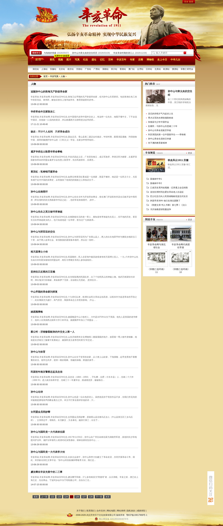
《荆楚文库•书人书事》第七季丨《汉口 (168, 205)
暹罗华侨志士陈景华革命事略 (46, 151)
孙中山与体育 (38, 351)
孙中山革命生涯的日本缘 (159, 139)
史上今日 (162, 59)
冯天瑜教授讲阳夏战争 (160, 209)
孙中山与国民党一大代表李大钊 (48, 451)
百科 (110, 59)
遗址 (93, 59)
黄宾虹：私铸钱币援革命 (44, 171)
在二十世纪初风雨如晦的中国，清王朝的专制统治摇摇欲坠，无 (168, 102)
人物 (63, 76)
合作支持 (101, 510)
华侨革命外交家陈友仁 (43, 111)
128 (91, 497)
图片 (68, 59)
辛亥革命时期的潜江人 (124, 53)
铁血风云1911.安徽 (178, 160)
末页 (107, 497)
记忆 (102, 59)
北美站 (158, 69)
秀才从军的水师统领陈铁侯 (160, 118)
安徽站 (53, 69)
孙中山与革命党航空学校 (159, 130)
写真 (77, 59)
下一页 (99, 497)
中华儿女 (175, 59)
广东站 (88, 69)
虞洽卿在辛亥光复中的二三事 (46, 471)
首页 (37, 59)
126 (77, 497)
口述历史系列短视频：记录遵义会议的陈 (169, 187)
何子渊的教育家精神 (157, 143)
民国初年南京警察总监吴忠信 (46, 371)
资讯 (52, 59)
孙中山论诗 (37, 391)
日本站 (149, 69)
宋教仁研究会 (187, 69)
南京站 (70, 69)
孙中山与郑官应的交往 (43, 231)
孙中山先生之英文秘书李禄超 (46, 211)
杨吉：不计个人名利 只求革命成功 (50, 131)
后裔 (140, 59)
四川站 (114, 69)
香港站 (123, 69)
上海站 (44, 69)
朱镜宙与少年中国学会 (158, 122)
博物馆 (150, 59)
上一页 (44, 497)
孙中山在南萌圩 (39, 191)
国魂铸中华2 (156, 183)
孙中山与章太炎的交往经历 (85, 53)
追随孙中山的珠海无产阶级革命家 (49, 91)
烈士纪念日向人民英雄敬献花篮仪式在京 (169, 196)
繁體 (191, 2)
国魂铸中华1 (156, 179)
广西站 (97, 69)
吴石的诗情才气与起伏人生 (160, 113)
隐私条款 (131, 510)
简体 (186, 2)
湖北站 (36, 69)
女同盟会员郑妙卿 (40, 411)
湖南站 (105, 69)
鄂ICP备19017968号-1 (136, 515)
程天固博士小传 (39, 251)
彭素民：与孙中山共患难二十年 (162, 126)
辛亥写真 (54, 76)
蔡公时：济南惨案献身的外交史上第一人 (53, 331)
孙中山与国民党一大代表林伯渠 (48, 431)
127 (84, 497)
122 (52, 497)
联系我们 (91, 510)
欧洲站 (166, 69)
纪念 (85, 59)
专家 (132, 59)
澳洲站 (175, 69)
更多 (190, 153)
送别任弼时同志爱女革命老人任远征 (167, 192)
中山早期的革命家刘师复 (44, 291)
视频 (60, 59)
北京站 (62, 69)
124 (66, 497)
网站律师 (121, 510)
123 (59, 497)
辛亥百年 (121, 59)
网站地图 (111, 510)
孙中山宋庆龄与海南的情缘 (44, 53)
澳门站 (131, 69)
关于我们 (80, 510)
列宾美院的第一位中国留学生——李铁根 (167, 134)
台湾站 (140, 69)
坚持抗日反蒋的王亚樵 (43, 271)
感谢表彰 (141, 510)
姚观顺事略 (37, 311)
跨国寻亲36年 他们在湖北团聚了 (165, 200)
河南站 (79, 69)
